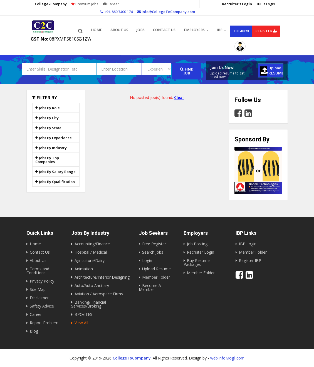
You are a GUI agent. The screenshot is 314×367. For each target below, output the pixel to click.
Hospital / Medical (91, 252)
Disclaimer (39, 297)
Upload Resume (156, 268)
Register (266, 31)
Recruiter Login (200, 252)
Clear (179, 97)
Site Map (38, 289)
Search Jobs (152, 252)
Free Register (154, 243)
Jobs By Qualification (55, 181)
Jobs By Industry (51, 147)
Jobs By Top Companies (47, 159)
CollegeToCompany (132, 358)
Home (96, 30)
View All (81, 322)
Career (111, 3)
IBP (221, 30)
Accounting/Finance (92, 243)
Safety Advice (42, 306)
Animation (84, 268)
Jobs (141, 30)
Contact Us (164, 30)
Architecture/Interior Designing (102, 277)
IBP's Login (266, 3)
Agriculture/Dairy (90, 260)
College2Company (51, 3)
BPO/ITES (83, 314)
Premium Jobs (84, 3)
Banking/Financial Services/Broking (88, 304)
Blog (34, 331)
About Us (38, 260)
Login (241, 31)
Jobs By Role (47, 107)
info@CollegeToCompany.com (166, 11)
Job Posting (197, 243)
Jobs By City (47, 117)
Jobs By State (48, 127)
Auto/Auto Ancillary (92, 285)
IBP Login (247, 243)
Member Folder (156, 277)
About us (119, 30)
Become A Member (150, 287)
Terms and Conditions (37, 270)
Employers (196, 30)
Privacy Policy (42, 281)
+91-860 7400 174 (116, 11)
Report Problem (44, 322)
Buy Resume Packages (197, 262)
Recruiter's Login (237, 3)
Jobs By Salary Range (55, 171)
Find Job (187, 71)
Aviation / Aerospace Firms (99, 293)
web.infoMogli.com (227, 358)
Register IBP (250, 260)
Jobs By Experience (53, 137)
